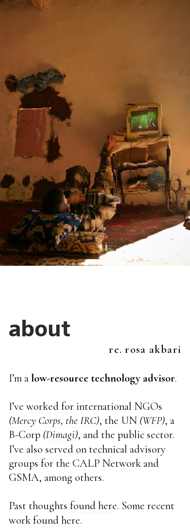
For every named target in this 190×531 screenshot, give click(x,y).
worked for (50, 406)
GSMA (24, 477)
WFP (152, 420)
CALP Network (106, 463)
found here (93, 505)
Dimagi (60, 434)
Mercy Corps (36, 420)
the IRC (81, 420)
